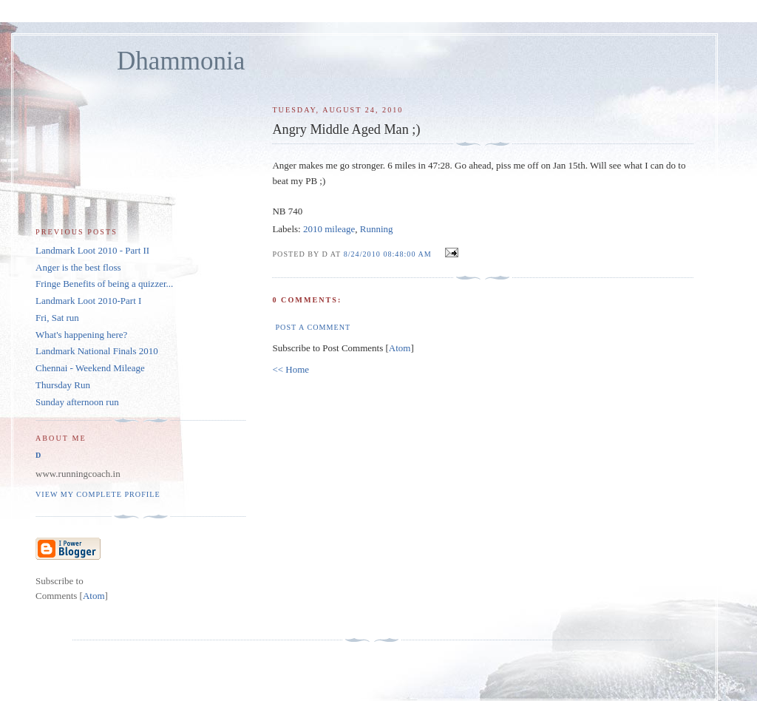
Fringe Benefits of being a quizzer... (104, 283)
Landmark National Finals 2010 (96, 350)
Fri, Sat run (57, 317)
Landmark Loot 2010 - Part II (92, 250)
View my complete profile (97, 494)
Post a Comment (312, 327)
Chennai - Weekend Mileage (90, 367)
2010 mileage (329, 228)
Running (376, 228)
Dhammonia (181, 61)
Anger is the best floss (78, 267)
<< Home (290, 369)
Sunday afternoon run (77, 401)
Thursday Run (62, 384)
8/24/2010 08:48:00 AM (389, 254)
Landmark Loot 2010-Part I (88, 300)
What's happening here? (81, 334)
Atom (400, 347)
